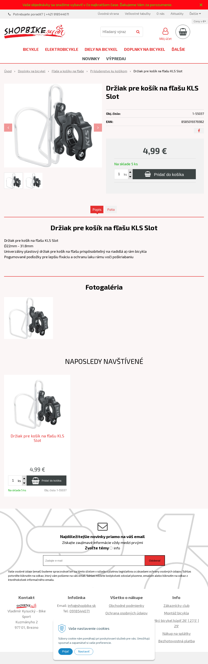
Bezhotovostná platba (176, 641)
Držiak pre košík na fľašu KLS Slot (37, 438)
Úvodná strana (108, 13)
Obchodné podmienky (126, 605)
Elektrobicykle (61, 49)
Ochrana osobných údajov (126, 613)
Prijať (65, 651)
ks (125, 174)
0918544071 (79, 611)
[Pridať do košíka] (164, 174)
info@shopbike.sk (82, 605)
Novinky (91, 58)
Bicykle (31, 49)
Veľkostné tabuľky (138, 13)
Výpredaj (116, 58)
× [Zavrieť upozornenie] (201, 4)
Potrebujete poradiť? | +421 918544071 (41, 14)
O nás (161, 13)
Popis (96, 209)
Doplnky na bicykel (144, 49)
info (117, 548)
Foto (111, 209)
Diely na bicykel (101, 49)
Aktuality (177, 13)
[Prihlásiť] (165, 33)
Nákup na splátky (176, 633)
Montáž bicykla (176, 613)
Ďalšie (195, 13)
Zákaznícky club (177, 605)
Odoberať (154, 560)
